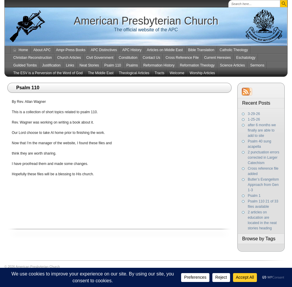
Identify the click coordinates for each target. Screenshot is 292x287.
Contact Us (151, 58)
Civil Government (99, 58)
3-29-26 (254, 114)
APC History (131, 50)
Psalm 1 (254, 196)
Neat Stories (89, 65)
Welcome (177, 73)
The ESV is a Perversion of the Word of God (48, 73)
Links (70, 65)
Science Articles (232, 65)
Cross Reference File (182, 58)
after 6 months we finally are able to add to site (262, 130)
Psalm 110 (112, 65)
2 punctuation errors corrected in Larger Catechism (263, 157)
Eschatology (245, 58)
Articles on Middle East (165, 50)
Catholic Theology (234, 50)
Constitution (128, 58)
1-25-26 (254, 119)
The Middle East (101, 73)
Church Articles (69, 58)
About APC (42, 50)
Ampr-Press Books (71, 50)
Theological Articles (134, 73)
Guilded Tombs (25, 65)
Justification (51, 65)
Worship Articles (202, 73)
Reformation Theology (197, 65)
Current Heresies (217, 58)
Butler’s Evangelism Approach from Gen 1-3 (263, 184)
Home (23, 50)
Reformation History (159, 65)
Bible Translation (201, 50)
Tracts (159, 73)
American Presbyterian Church (146, 21)
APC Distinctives (104, 50)
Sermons (257, 65)
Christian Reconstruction (32, 58)
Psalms (132, 65)
